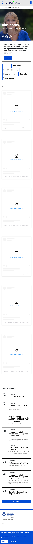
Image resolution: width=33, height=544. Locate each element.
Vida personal (8, 78)
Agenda (6, 66)
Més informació (5, 537)
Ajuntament (8, 7)
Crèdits (4, 523)
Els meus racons (9, 74)
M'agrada (23, 74)
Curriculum (17, 66)
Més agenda (16, 501)
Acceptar (4, 541)
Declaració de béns (11, 70)
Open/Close (31, 2)
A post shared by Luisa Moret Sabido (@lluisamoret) (16, 128)
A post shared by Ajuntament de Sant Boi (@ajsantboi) (16, 274)
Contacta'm (8, 58)
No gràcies (13, 541)
